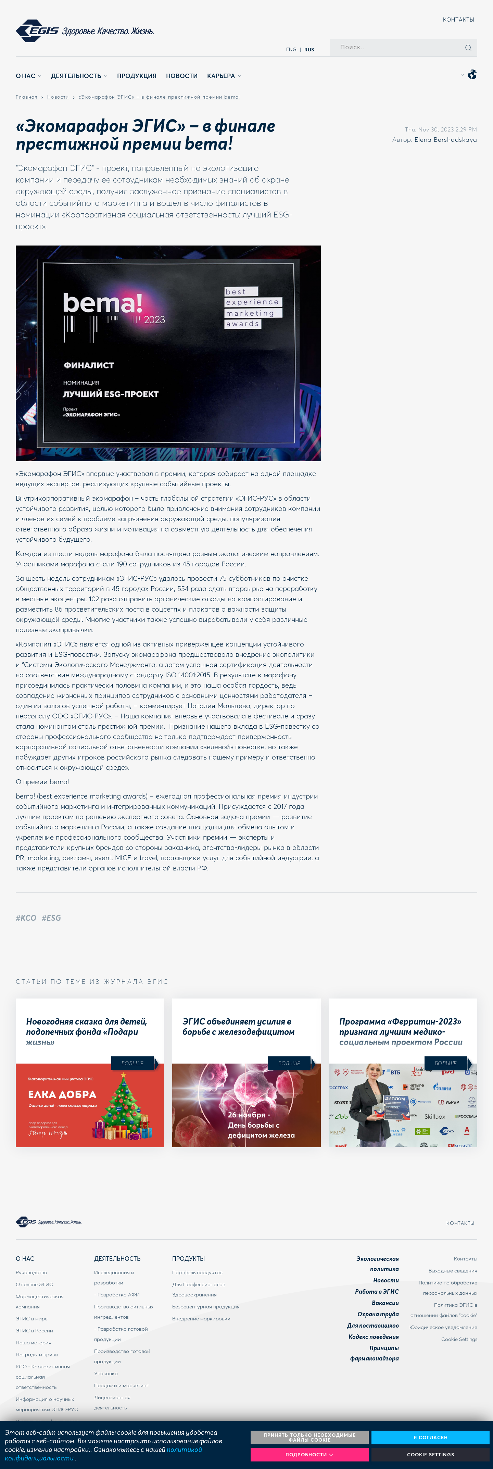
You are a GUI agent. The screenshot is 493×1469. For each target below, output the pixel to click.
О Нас (28, 76)
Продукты (188, 1258)
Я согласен (431, 1437)
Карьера (224, 76)
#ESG (51, 918)
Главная (27, 97)
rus (309, 49)
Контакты (459, 19)
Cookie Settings (430, 1454)
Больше (132, 1063)
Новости (182, 76)
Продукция (136, 76)
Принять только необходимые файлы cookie (310, 1437)
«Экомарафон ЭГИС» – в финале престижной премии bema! (159, 97)
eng (291, 49)
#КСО (26, 918)
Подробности (310, 1454)
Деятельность (79, 76)
